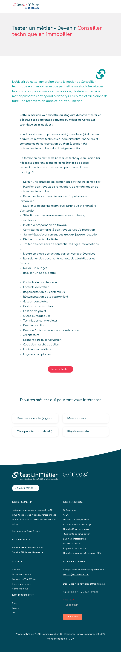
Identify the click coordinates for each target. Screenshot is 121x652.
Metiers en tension (72, 544)
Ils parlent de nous (21, 574)
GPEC (66, 515)
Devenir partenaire (21, 584)
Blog (14, 603)
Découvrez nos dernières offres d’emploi (84, 584)
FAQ (14, 613)
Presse (15, 608)
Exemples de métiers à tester (26, 531)
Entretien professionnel (74, 539)
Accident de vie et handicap (77, 524)
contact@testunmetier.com (76, 574)
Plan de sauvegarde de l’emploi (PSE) (82, 553)
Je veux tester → (26, 488)
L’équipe (16, 570)
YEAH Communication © (48, 634)
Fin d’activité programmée (76, 520)
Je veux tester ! (60, 369)
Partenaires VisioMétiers (24, 579)
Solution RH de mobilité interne (27, 548)
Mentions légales (57, 639)
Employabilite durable (74, 548)
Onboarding (69, 510)
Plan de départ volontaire (76, 529)
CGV (71, 639)
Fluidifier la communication (76, 534)
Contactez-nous (20, 589)
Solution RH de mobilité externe (27, 552)
